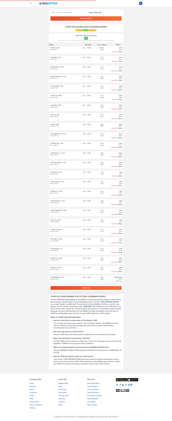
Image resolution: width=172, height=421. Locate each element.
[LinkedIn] (129, 385)
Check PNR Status (93, 383)
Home (32, 383)
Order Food (86, 288)
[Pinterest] (131, 385)
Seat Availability (92, 399)
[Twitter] (117, 385)
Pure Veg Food (63, 395)
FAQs (31, 399)
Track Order (62, 389)
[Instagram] (126, 385)
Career (32, 395)
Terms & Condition (36, 405)
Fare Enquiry (91, 402)
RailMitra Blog (63, 383)
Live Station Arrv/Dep (94, 395)
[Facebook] (120, 385)
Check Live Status (86, 18)
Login (60, 386)
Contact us (33, 392)
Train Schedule (92, 386)
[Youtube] (123, 385)
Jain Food (61, 399)
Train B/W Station (93, 392)
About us (33, 386)
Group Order (62, 392)
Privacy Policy (34, 402)
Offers (60, 405)
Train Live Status (93, 389)
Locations (61, 402)
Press (31, 389)
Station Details (92, 405)
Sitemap (32, 408)
